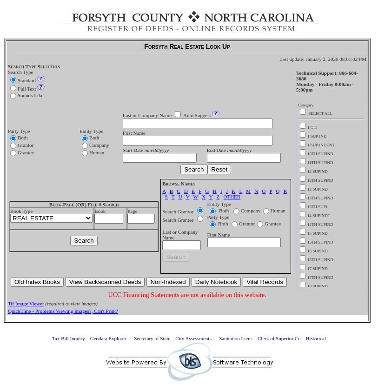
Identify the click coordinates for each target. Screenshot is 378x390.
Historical (316, 338)
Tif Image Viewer (26, 303)
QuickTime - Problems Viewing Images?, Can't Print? (63, 311)
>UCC (51, 218)
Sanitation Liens (235, 338)
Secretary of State (152, 338)
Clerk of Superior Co (279, 338)
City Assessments (193, 338)
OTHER (231, 196)
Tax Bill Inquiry (68, 338)
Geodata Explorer (108, 338)
